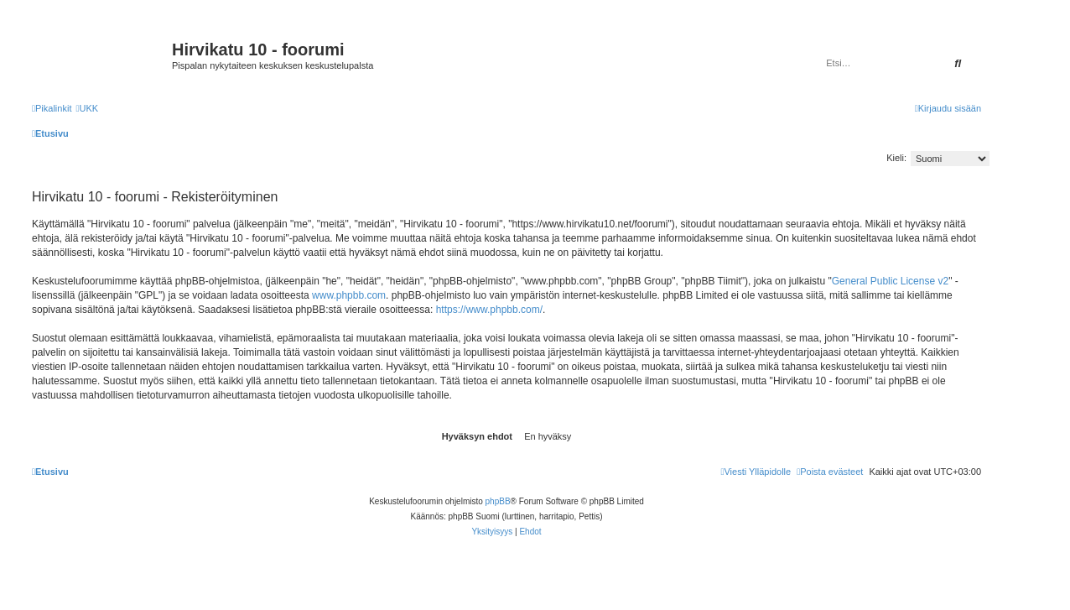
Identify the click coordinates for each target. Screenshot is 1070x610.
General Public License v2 (890, 281)
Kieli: (896, 158)
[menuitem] (86, 108)
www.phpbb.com (349, 295)
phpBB (498, 501)
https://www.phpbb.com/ (489, 309)
